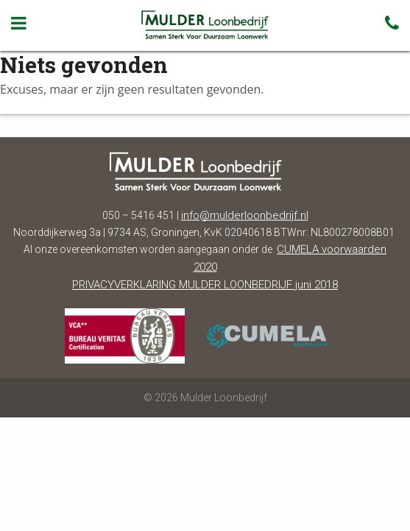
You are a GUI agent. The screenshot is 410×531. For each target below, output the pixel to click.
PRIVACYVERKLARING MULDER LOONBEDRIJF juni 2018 (205, 284)
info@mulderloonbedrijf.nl (244, 215)
